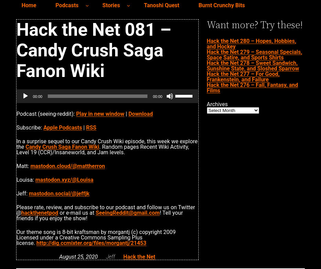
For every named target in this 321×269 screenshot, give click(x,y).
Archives (217, 104)
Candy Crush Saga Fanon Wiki (62, 147)
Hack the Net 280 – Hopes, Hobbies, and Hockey (251, 44)
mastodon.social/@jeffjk (59, 193)
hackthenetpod (39, 213)
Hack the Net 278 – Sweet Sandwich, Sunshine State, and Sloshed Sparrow (253, 66)
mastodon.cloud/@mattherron (68, 166)
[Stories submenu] (128, 5)
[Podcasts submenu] (87, 5)
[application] (107, 96)
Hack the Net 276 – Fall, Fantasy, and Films (252, 88)
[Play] (25, 96)
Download (141, 114)
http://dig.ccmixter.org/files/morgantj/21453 (91, 243)
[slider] (97, 96)
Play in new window (100, 114)
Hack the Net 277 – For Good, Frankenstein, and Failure (243, 77)
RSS (91, 127)
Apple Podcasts (62, 127)
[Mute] (169, 96)
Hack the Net (139, 257)
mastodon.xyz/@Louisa (64, 180)
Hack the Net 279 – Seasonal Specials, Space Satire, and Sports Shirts (254, 55)
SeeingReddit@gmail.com (127, 213)
